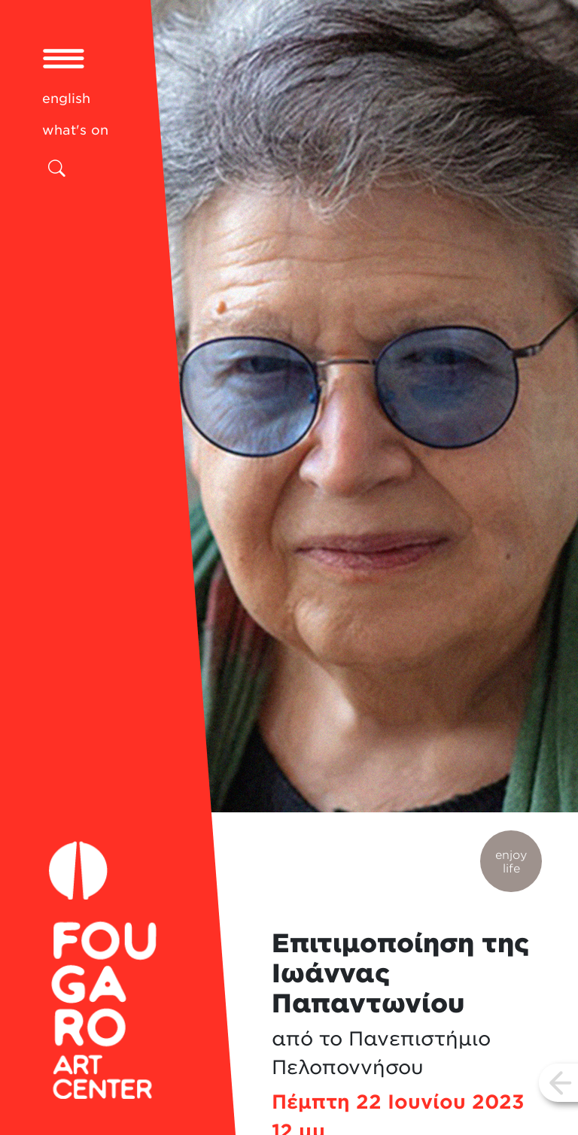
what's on (75, 130)
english (66, 98)
